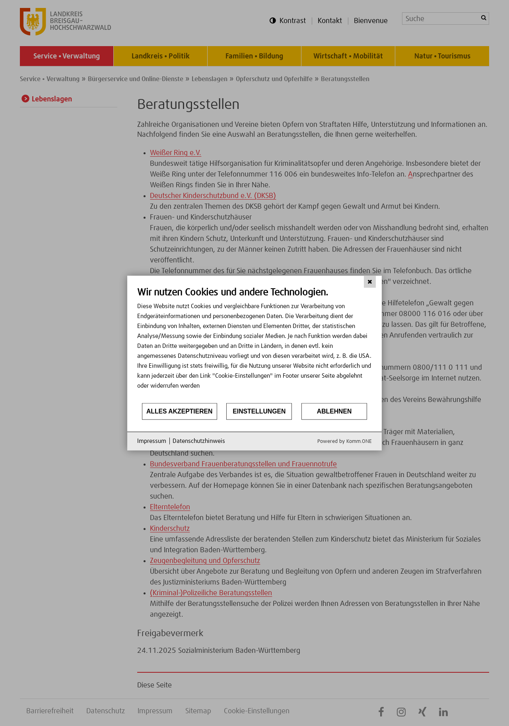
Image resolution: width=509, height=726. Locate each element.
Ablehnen (334, 411)
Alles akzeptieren (179, 411)
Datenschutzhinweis (199, 441)
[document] (254, 344)
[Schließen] (370, 282)
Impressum (151, 441)
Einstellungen (259, 411)
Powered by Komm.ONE (344, 441)
